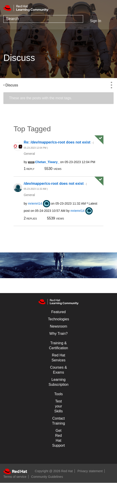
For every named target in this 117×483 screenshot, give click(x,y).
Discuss (11, 85)
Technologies (58, 319)
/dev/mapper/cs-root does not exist (55, 186)
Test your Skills (58, 406)
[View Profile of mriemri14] (35, 203)
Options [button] (111, 85)
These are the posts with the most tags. (40, 98)
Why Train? (58, 333)
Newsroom (58, 326)
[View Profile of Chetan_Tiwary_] (47, 162)
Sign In (95, 21)
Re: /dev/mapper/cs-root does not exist (59, 144)
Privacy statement (90, 471)
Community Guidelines (47, 476)
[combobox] (43, 19)
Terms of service (14, 476)
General (29, 153)
